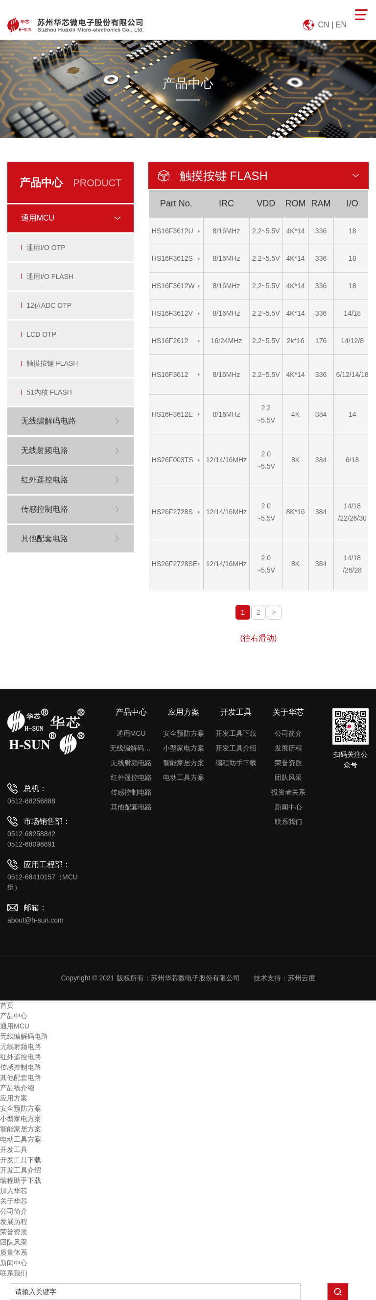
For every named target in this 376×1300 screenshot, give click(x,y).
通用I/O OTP (46, 249)
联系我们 (288, 821)
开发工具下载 (236, 733)
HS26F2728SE (174, 564)
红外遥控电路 (131, 777)
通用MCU (131, 733)
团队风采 (288, 777)
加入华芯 (13, 1191)
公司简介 (288, 733)
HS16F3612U (172, 231)
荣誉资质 (288, 763)
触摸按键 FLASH (53, 371)
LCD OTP (42, 340)
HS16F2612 (170, 341)
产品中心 (131, 712)
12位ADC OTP (49, 310)
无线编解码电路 (131, 748)
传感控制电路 (131, 792)
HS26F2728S (172, 512)
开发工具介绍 (236, 748)
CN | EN (332, 25)
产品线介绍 (17, 1088)
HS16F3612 (170, 374)
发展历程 (288, 748)
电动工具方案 (183, 777)
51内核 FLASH (50, 401)
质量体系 (13, 1252)
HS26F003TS (172, 460)
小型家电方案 (183, 748)
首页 (7, 1005)
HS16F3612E (172, 414)
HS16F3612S (172, 258)
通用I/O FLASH (50, 279)
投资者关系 (288, 792)
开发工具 (236, 712)
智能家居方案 (183, 763)
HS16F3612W (173, 286)
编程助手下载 (236, 763)
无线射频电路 (131, 763)
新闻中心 (288, 807)
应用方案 (183, 712)
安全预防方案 (183, 733)
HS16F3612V (172, 313)
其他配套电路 (131, 807)
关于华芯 (288, 712)
